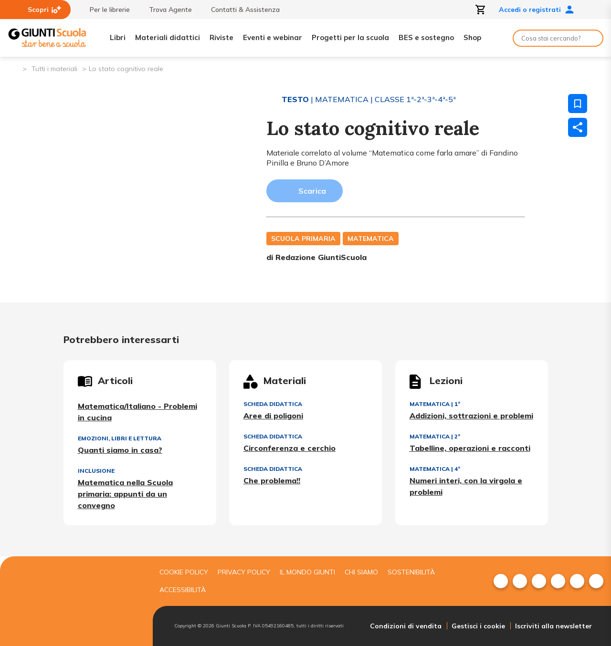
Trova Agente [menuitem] (165, 9)
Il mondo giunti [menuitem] (307, 572)
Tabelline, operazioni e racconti (470, 448)
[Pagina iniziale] (14, 68)
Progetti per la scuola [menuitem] (350, 37)
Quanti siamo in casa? (120, 450)
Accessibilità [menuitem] (182, 589)
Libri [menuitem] (118, 37)
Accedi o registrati (536, 9)
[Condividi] (577, 127)
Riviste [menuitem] (221, 37)
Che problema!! (271, 480)
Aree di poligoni (273, 415)
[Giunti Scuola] (47, 38)
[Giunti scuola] (74, 601)
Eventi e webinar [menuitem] (272, 37)
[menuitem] (501, 581)
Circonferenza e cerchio (289, 448)
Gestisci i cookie (478, 626)
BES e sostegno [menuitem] (426, 37)
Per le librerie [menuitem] (105, 9)
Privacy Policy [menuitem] (244, 572)
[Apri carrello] (480, 9)
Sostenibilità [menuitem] (411, 572)
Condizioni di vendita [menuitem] (406, 626)
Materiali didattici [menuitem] (167, 37)
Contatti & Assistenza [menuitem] (240, 9)
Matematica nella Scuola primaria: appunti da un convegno (125, 494)
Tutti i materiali (54, 68)
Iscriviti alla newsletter (553, 626)
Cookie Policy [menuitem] (183, 572)
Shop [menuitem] (472, 37)
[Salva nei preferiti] (577, 103)
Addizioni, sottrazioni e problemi (471, 415)
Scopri (44, 9)
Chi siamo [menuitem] (361, 572)
